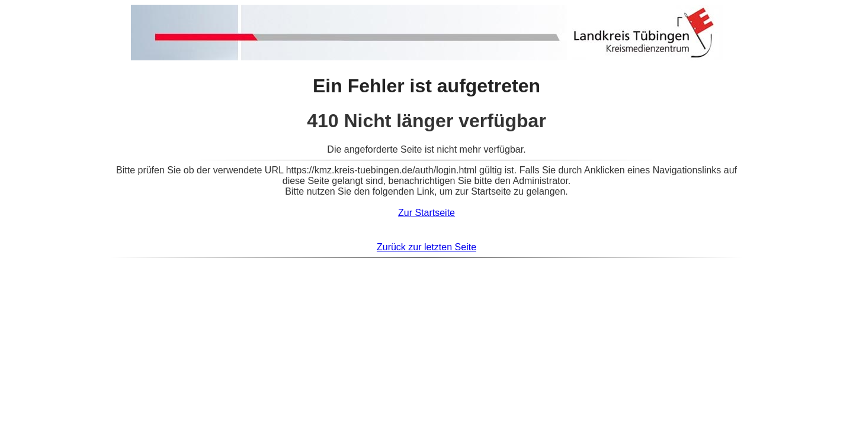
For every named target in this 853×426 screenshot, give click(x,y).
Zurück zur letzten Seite (426, 247)
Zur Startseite (426, 213)
